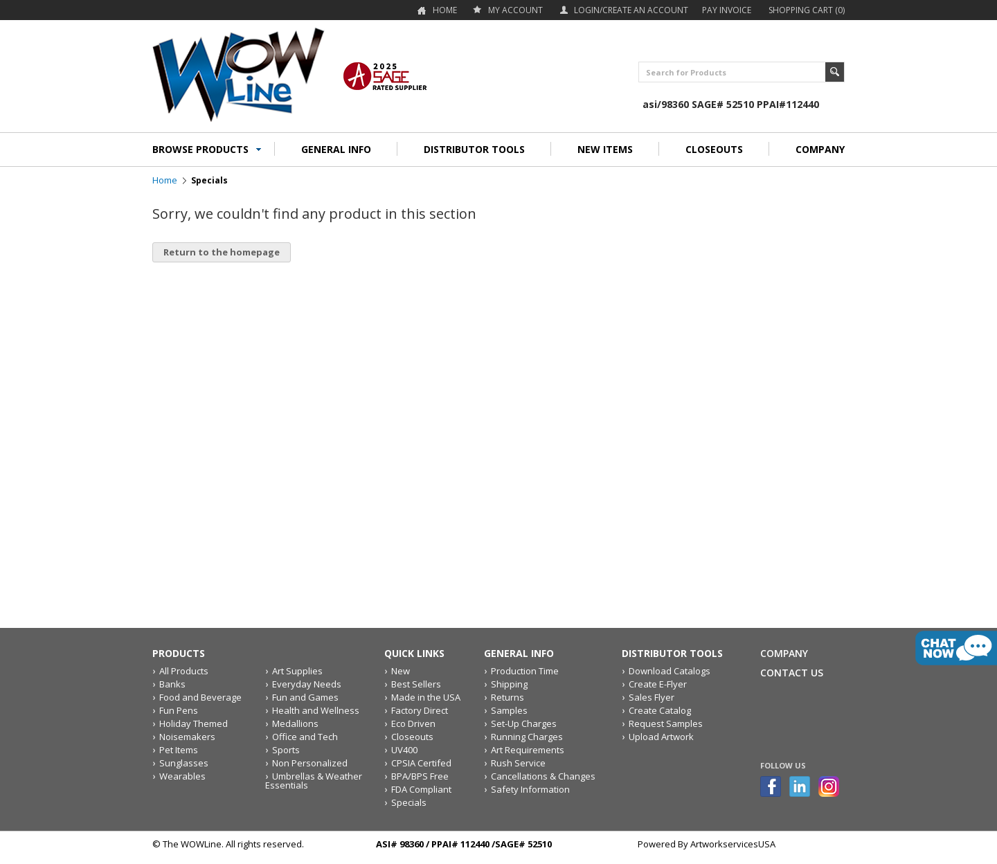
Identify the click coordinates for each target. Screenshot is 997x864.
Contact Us (791, 672)
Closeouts (412, 736)
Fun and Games (305, 697)
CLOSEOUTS (714, 149)
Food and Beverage (200, 697)
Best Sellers (416, 684)
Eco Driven (413, 723)
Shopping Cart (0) (807, 10)
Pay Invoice (726, 10)
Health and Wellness (315, 710)
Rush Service (518, 763)
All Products (183, 671)
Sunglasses (183, 763)
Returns (507, 697)
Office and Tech (305, 736)
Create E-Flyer (658, 684)
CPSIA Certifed (421, 763)
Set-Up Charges (524, 723)
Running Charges (527, 736)
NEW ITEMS (605, 149)
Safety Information (530, 789)
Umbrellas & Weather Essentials (313, 780)
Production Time (525, 671)
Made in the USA (425, 697)
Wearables (182, 776)
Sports (286, 750)
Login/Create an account (631, 10)
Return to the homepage (221, 252)
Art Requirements (527, 750)
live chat (956, 648)
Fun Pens (178, 710)
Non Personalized (310, 763)
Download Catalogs (669, 671)
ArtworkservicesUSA (732, 844)
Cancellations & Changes (543, 776)
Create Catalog (660, 710)
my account (515, 10)
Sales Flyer (651, 697)
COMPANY (820, 149)
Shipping (509, 684)
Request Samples (666, 723)
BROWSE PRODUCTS (200, 149)
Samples (509, 710)
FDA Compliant (421, 789)
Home (445, 10)
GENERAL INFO (336, 149)
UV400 (404, 750)
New (400, 671)
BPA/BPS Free (420, 776)
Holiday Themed (193, 723)
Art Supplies (297, 671)
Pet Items (178, 750)
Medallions (295, 723)
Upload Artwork (661, 736)
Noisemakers (187, 736)
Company (784, 653)
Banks (172, 684)
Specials (408, 802)
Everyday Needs (306, 684)
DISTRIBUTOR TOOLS (474, 149)
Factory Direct (419, 710)
